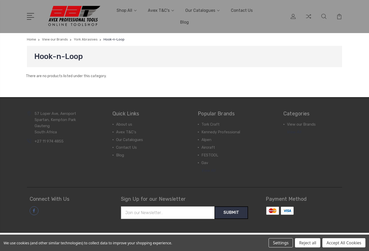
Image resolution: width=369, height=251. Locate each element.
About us (124, 124)
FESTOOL (209, 155)
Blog (184, 22)
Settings (281, 243)
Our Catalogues (202, 10)
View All (208, 170)
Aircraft (208, 147)
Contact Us (242, 10)
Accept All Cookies (343, 243)
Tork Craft (210, 124)
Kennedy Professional (220, 132)
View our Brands (301, 124)
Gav (204, 162)
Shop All (127, 10)
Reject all (307, 243)
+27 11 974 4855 (49, 141)
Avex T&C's (161, 10)
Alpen (206, 139)
